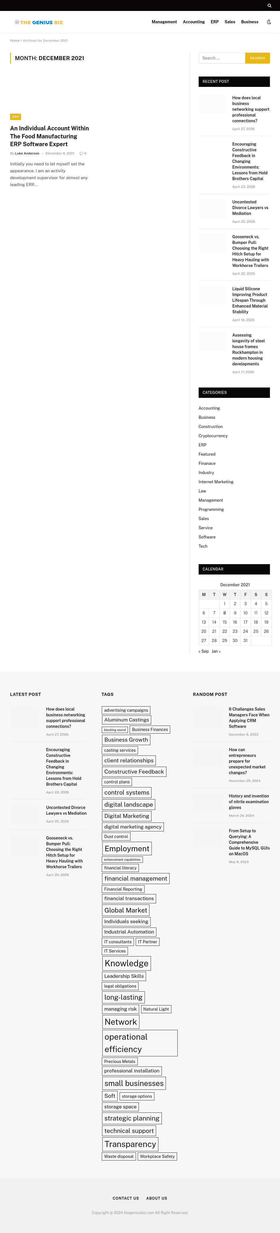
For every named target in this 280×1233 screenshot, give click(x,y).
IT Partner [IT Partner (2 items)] (147, 941)
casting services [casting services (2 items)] (120, 750)
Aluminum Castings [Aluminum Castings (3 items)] (126, 720)
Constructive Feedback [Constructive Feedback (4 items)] (134, 771)
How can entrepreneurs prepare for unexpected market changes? (247, 761)
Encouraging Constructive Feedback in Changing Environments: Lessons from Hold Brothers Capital (250, 161)
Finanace (207, 463)
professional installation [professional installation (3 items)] (132, 1071)
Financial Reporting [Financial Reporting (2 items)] (123, 889)
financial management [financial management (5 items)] (135, 878)
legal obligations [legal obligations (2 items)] (120, 986)
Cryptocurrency (213, 436)
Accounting (194, 22)
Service (206, 528)
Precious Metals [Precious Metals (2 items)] (119, 1061)
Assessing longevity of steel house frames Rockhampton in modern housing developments (248, 349)
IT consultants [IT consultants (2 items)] (117, 941)
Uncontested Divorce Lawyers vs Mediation (250, 208)
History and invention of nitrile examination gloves (249, 802)
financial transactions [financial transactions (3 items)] (129, 898)
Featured (207, 454)
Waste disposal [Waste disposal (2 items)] (118, 1156)
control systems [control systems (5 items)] (126, 792)
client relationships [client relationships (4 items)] (129, 760)
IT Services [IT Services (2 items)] (115, 950)
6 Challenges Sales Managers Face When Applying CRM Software (249, 718)
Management (164, 22)
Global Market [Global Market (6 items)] (125, 910)
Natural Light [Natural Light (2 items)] (156, 1009)
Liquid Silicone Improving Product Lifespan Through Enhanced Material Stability (250, 300)
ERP (215, 22)
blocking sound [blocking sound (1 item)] (115, 730)
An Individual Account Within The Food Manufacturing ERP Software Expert (49, 136)
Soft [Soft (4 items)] (109, 1096)
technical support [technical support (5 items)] (129, 1130)
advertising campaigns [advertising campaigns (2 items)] (126, 710)
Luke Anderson (27, 153)
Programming (211, 509)
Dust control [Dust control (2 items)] (116, 836)
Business (249, 22)
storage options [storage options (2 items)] (137, 1096)
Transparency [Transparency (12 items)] (130, 1144)
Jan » (216, 651)
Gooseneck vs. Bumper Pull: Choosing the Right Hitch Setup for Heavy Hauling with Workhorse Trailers (250, 251)
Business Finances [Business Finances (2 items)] (150, 729)
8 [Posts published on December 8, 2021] (224, 613)
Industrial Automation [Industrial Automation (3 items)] (129, 932)
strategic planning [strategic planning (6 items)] (132, 1118)
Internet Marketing (216, 482)
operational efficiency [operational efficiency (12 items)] (126, 1043)
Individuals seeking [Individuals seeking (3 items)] (126, 921)
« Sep (204, 651)
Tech (203, 546)
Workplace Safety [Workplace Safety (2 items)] (157, 1156)
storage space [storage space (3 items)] (120, 1107)
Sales (230, 22)
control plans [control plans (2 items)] (117, 781)
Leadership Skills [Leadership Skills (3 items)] (124, 976)
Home (15, 41)
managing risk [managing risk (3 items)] (120, 1009)
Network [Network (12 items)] (121, 1021)
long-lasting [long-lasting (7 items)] (123, 997)
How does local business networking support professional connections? (251, 109)
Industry (206, 472)
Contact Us (126, 1198)
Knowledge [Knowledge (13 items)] (127, 963)
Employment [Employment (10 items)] (127, 848)
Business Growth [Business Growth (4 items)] (126, 739)
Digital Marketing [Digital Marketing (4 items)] (126, 816)
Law (202, 491)
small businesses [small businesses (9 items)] (134, 1083)
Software (207, 537)
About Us (156, 1198)
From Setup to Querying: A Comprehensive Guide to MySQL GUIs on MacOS (249, 842)
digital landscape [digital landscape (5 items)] (128, 804)
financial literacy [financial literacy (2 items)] (120, 867)
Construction (211, 426)
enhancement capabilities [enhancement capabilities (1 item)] (122, 859)
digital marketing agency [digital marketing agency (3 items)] (133, 827)
